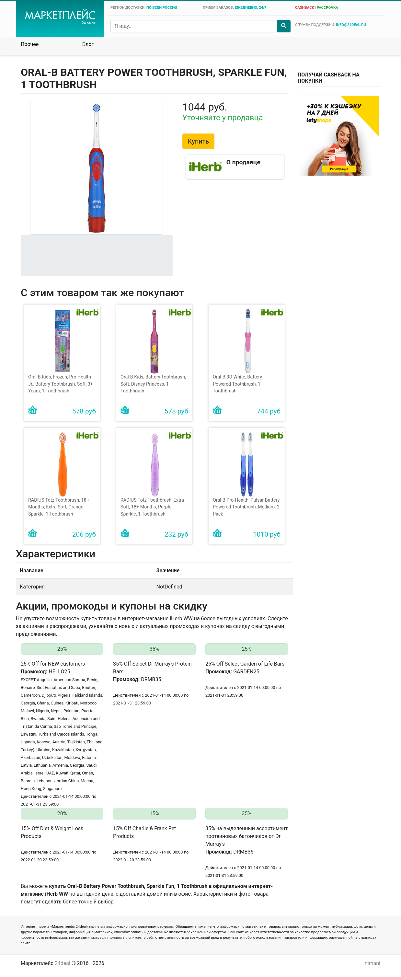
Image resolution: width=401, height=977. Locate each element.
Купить (198, 141)
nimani (372, 963)
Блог (88, 44)
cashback (304, 8)
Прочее (30, 44)
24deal (62, 963)
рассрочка (327, 8)
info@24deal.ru (351, 25)
